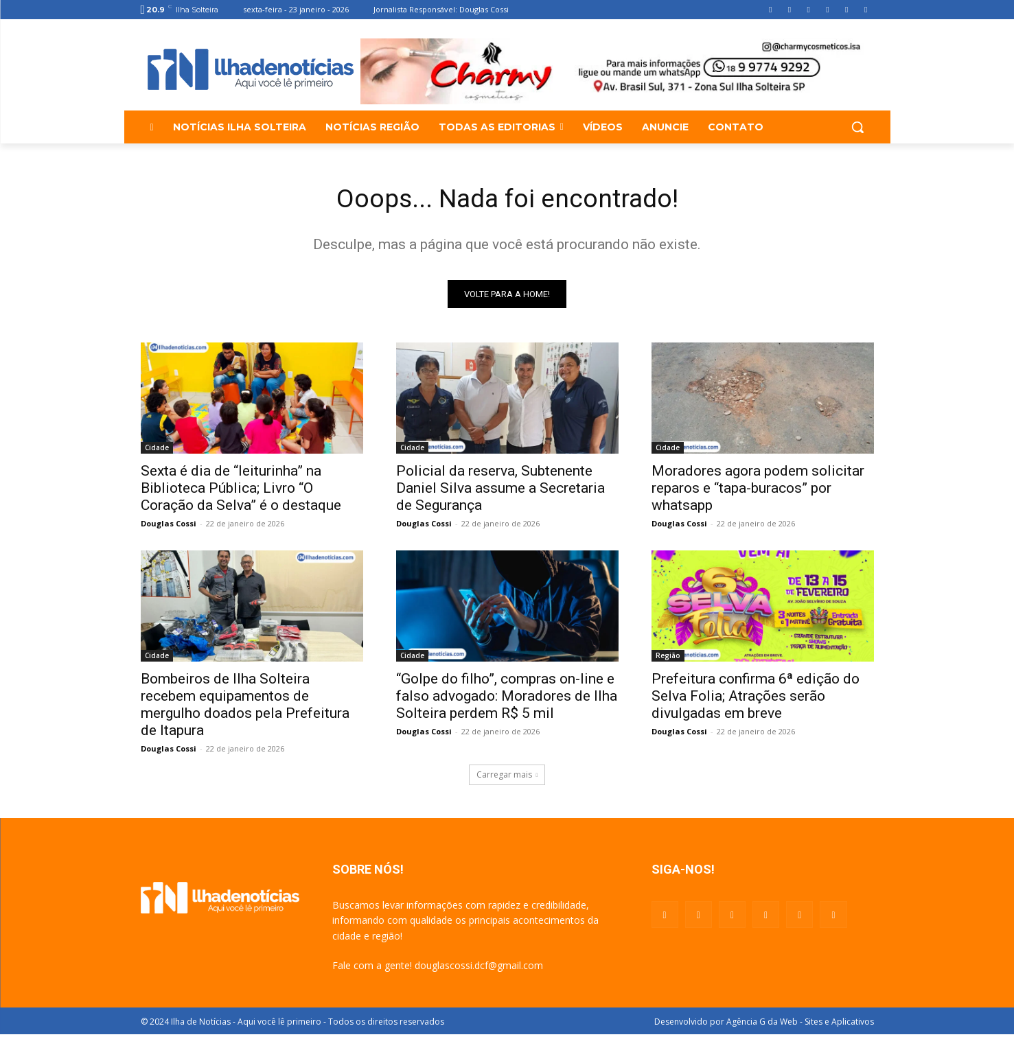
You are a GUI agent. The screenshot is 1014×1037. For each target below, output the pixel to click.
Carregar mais (507, 777)
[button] (857, 126)
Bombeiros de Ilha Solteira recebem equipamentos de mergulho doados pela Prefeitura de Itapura (245, 707)
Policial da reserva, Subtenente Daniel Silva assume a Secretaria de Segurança (500, 490)
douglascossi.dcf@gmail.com (479, 968)
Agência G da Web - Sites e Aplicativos (800, 1024)
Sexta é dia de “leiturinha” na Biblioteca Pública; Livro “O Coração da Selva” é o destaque (241, 490)
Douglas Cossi (168, 526)
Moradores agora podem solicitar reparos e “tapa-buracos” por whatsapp (758, 490)
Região (668, 658)
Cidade (157, 450)
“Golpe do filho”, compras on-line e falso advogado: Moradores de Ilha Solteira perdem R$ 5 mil (506, 698)
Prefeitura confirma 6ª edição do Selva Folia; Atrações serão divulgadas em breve (756, 698)
